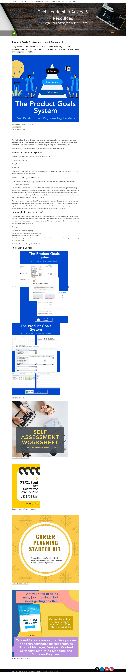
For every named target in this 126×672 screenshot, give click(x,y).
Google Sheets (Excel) (19, 126)
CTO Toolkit (72, 1)
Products (45, 30)
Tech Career (57, 30)
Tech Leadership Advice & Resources (63, 12)
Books (21, 30)
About (69, 30)
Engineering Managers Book (52, 1)
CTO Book (65, 1)
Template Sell (54, 669)
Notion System (16, 124)
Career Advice (32, 30)
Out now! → (15, 1)
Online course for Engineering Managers (31, 1)
